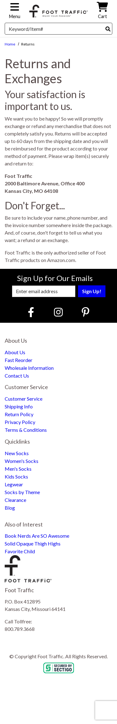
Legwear (14, 484)
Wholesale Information (29, 368)
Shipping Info (19, 406)
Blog (10, 508)
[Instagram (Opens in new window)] (58, 312)
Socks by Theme (22, 492)
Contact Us (17, 376)
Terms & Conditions (26, 430)
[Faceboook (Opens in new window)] (31, 312)
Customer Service (23, 399)
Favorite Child (20, 551)
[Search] (108, 29)
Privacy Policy (20, 422)
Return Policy (19, 414)
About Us (15, 352)
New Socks (17, 453)
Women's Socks (21, 461)
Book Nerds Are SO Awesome (37, 536)
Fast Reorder (18, 360)
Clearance (15, 500)
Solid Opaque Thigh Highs (33, 543)
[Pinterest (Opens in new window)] (85, 312)
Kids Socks (16, 476)
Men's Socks (18, 469)
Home (10, 44)
